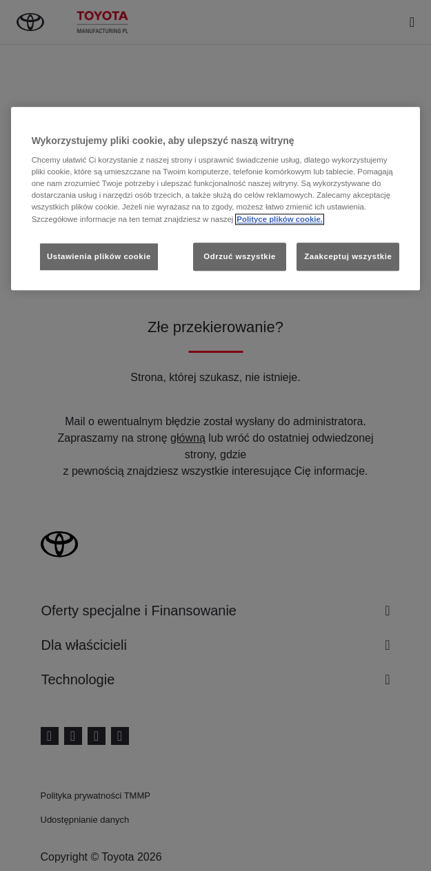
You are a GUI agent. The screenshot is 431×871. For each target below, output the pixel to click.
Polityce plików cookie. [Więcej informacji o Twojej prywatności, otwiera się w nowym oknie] (280, 219)
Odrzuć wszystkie (239, 256)
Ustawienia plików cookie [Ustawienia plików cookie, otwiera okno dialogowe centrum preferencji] (99, 256)
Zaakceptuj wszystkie (348, 256)
